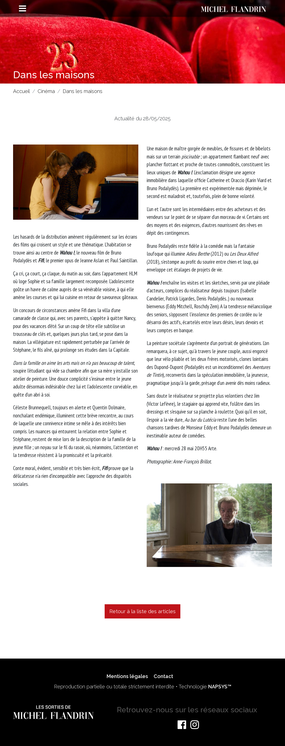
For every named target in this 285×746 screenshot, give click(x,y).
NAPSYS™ (219, 686)
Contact (163, 676)
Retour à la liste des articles (142, 611)
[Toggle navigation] (22, 9)
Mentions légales (127, 676)
